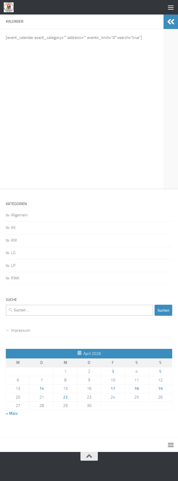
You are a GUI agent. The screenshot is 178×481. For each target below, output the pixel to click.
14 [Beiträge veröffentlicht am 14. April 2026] (41, 388)
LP (13, 265)
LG (13, 252)
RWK (15, 278)
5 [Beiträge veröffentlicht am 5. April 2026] (160, 371)
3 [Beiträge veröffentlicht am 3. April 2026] (113, 371)
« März (12, 413)
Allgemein (19, 215)
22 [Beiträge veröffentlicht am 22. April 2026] (65, 397)
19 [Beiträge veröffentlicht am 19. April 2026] (160, 388)
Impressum (20, 330)
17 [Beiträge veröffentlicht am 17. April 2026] (113, 388)
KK (13, 227)
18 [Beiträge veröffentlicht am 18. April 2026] (136, 388)
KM (14, 240)
